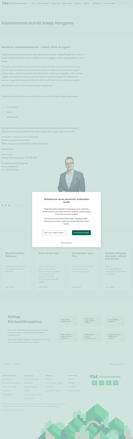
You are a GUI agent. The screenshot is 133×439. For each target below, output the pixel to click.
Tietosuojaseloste (66, 243)
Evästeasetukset (77, 221)
